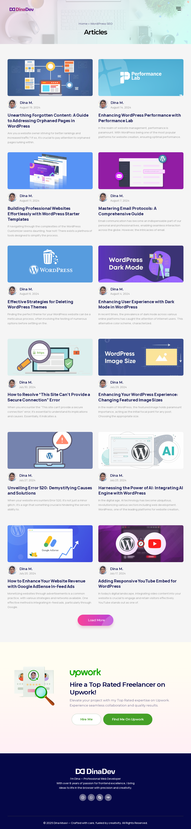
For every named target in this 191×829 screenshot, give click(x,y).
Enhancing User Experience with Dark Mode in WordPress (136, 304)
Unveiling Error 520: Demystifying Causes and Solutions (50, 490)
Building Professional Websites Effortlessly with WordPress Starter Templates (44, 214)
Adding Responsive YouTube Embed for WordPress (137, 583)
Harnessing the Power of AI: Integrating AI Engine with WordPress (140, 490)
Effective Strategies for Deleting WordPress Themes (40, 304)
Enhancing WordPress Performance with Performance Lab (139, 117)
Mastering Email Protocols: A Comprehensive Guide (127, 211)
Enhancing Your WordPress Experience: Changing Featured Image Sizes (138, 397)
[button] (95, 620)
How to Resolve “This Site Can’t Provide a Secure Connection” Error (49, 397)
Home (83, 23)
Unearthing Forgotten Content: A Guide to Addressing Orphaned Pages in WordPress (48, 120)
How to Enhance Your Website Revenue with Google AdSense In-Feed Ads (46, 583)
